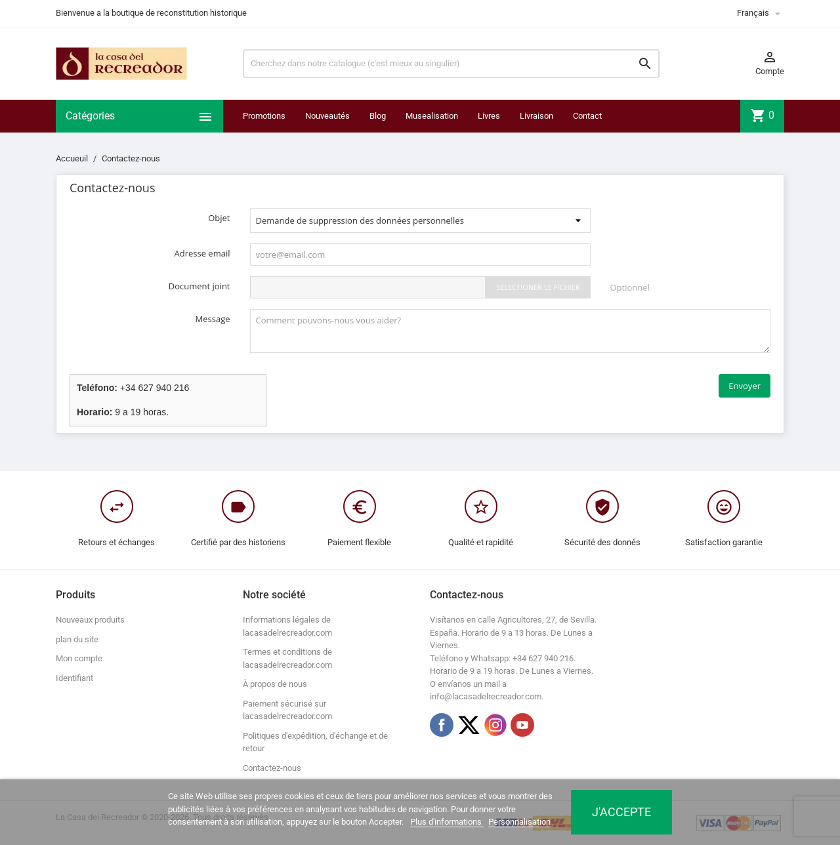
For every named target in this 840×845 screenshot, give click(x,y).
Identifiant (74, 678)
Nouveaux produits (90, 620)
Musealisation (432, 116)
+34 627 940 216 (155, 387)
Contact (587, 116)
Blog (377, 116)
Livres (489, 116)
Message (213, 319)
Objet (219, 218)
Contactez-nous (272, 768)
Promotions (264, 116)
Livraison (536, 116)
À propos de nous (275, 684)
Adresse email (202, 253)
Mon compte (79, 658)
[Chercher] (451, 64)
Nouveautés (327, 116)
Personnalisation (519, 822)
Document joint (199, 286)
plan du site (77, 639)
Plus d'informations (447, 822)
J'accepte (621, 812)
